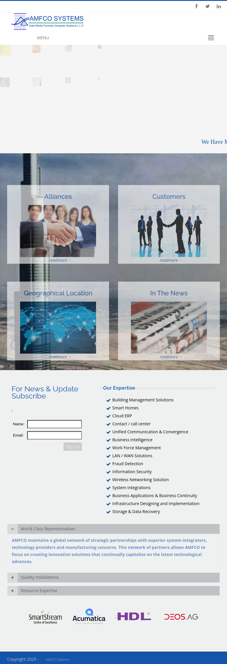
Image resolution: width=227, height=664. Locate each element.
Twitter (207, 6)
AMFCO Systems (57, 659)
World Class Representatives (41, 536)
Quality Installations (33, 579)
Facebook (196, 6)
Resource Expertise (32, 592)
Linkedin (218, 6)
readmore (58, 274)
